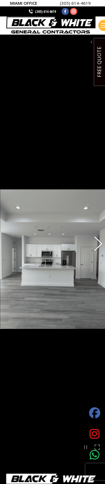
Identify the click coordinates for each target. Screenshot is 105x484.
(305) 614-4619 (75, 3)
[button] (95, 186)
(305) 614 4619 (45, 11)
